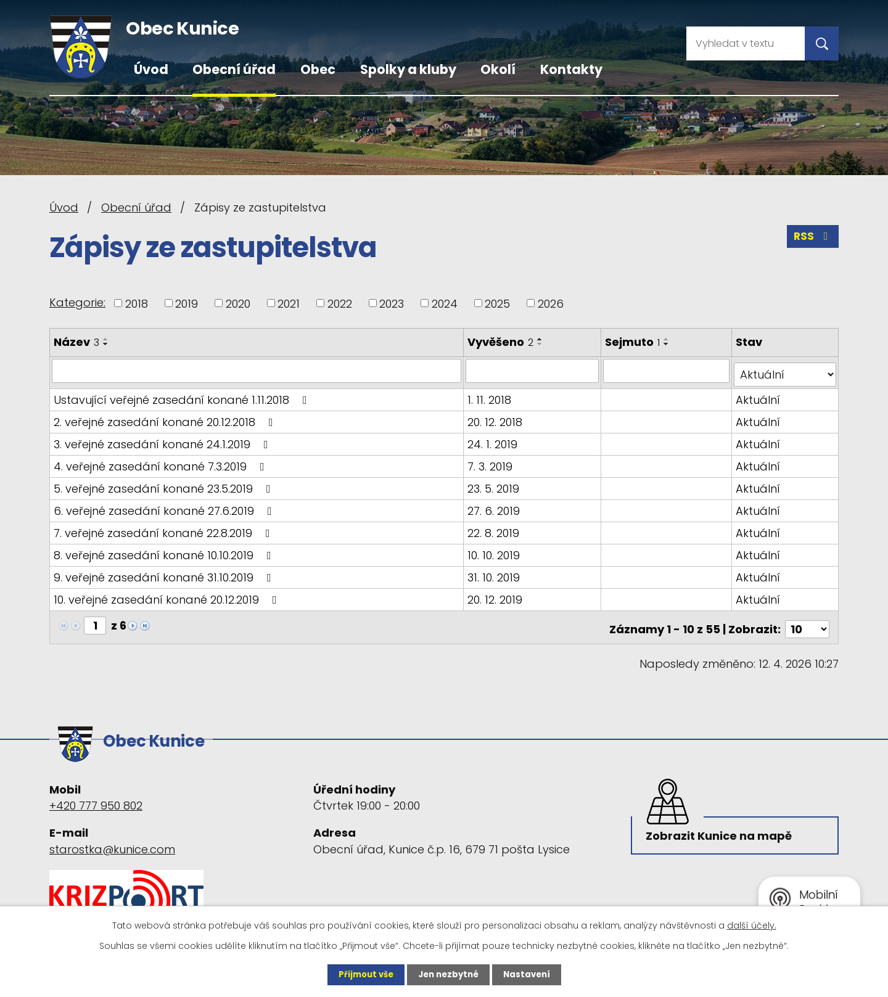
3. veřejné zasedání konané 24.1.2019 (163, 440)
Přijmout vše (362, 974)
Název (76, 342)
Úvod (151, 69)
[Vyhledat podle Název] (257, 370)
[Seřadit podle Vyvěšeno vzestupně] (541, 339)
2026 (551, 303)
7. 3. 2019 (491, 462)
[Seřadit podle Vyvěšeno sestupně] (541, 344)
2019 (186, 303)
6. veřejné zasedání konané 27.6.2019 (165, 506)
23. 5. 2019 (494, 484)
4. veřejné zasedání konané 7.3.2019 (161, 462)
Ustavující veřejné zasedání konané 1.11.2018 (183, 395)
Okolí (498, 69)
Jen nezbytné (448, 974)
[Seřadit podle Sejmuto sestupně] (668, 344)
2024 (445, 303)
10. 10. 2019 (495, 551)
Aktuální (759, 395)
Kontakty (571, 69)
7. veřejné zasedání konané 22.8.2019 (164, 528)
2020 (238, 303)
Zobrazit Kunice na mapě (721, 826)
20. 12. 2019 (496, 595)
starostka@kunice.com (112, 835)
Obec (317, 69)
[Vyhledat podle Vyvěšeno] (534, 370)
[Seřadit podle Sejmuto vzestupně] (668, 339)
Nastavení (530, 974)
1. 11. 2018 (490, 395)
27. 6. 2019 (495, 506)
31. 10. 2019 (495, 573)
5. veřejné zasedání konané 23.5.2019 (165, 484)
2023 (391, 303)
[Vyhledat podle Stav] (786, 370)
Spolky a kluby (408, 69)
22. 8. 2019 (494, 528)
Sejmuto (634, 342)
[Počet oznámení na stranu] (807, 621)
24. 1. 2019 (494, 440)
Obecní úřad (234, 69)
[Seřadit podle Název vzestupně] (106, 339)
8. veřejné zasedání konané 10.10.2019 (165, 551)
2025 (497, 303)
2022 (339, 303)
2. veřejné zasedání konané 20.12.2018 (166, 417)
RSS (812, 239)
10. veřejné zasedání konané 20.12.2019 (168, 595)
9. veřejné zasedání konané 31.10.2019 (165, 573)
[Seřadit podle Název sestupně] (106, 344)
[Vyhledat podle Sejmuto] (667, 370)
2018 (136, 303)
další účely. (751, 925)
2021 (289, 303)
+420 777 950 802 (95, 792)
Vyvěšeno (502, 342)
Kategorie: (77, 302)
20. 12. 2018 (496, 417)
